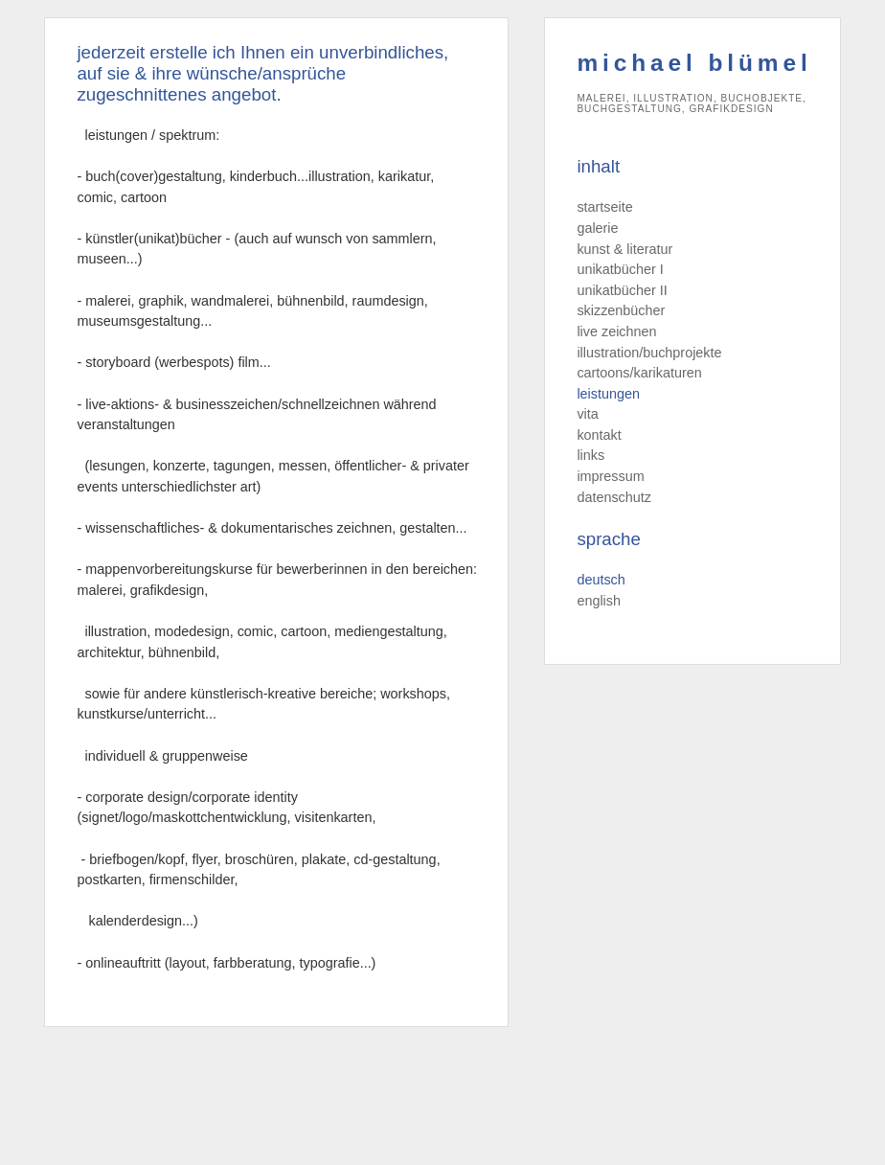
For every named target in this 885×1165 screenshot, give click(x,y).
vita (587, 414)
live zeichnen (616, 331)
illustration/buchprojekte (649, 352)
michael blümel (694, 63)
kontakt (599, 435)
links (590, 455)
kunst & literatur (624, 249)
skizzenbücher (621, 310)
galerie (597, 228)
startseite (604, 207)
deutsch (600, 579)
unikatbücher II (622, 290)
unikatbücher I (620, 269)
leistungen (608, 393)
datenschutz (614, 497)
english (599, 600)
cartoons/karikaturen (639, 372)
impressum (610, 476)
